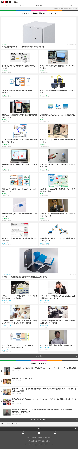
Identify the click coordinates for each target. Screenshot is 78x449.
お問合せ (29, 437)
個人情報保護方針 (47, 437)
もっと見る (39, 356)
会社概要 (40, 437)
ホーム (7, 5)
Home (23, 434)
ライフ (70, 5)
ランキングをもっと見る (39, 420)
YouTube (55, 434)
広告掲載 (34, 437)
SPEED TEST (39, 5)
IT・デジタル (23, 5)
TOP (39, 428)
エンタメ (55, 5)
